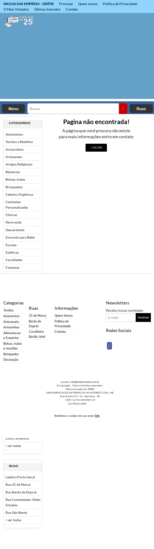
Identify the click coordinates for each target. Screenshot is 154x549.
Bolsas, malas (15, 179)
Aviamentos (14, 134)
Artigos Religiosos (19, 164)
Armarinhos (15, 149)
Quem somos (88, 4)
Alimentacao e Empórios (12, 335)
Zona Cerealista (17, 438)
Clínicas (11, 215)
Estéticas (12, 252)
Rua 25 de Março (18, 484)
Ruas (141, 109)
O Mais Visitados (16, 9)
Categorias (20, 123)
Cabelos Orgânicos (19, 194)
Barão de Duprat (35, 324)
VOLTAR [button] (96, 147)
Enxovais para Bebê (20, 237)
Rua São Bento (16, 512)
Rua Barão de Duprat (21, 492)
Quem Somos (64, 315)
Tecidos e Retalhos (19, 142)
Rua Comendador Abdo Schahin (23, 502)
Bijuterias (13, 172)
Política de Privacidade (120, 4)
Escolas (11, 245)
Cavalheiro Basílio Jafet (37, 334)
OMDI (90, 389)
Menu (13, 109)
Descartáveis (15, 230)
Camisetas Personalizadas (17, 204)
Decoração (14, 222)
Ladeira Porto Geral (20, 477)
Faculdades (14, 260)
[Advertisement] (77, 65)
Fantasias (12, 267)
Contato (72, 9)
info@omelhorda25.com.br (84, 381)
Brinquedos (14, 187)
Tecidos (8, 310)
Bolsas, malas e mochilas (12, 346)
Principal (66, 4)
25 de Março (37, 315)
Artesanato (14, 157)
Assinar (143, 317)
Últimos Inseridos (47, 9)
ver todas (13, 446)
